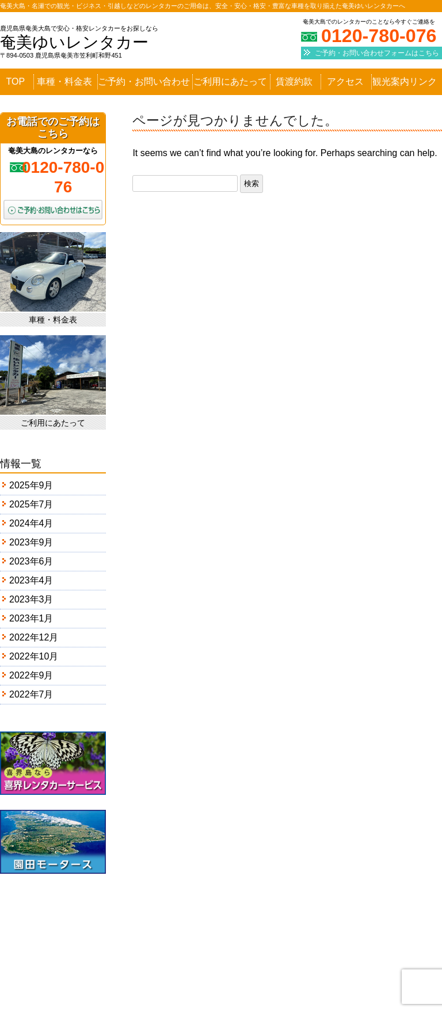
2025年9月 (31, 485)
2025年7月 (31, 504)
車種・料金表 (64, 81)
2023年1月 (31, 618)
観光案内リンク (404, 81)
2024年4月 (31, 523)
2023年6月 (31, 561)
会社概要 (252, 969)
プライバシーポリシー (328, 969)
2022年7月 (31, 694)
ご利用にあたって (230, 81)
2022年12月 (33, 637)
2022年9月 (31, 675)
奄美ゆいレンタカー (74, 42)
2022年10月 (33, 656)
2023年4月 (31, 580)
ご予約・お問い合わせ (144, 81)
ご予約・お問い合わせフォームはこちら (377, 53)
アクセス (345, 81)
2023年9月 (31, 542)
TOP (15, 81)
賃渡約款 (294, 81)
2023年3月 (31, 599)
